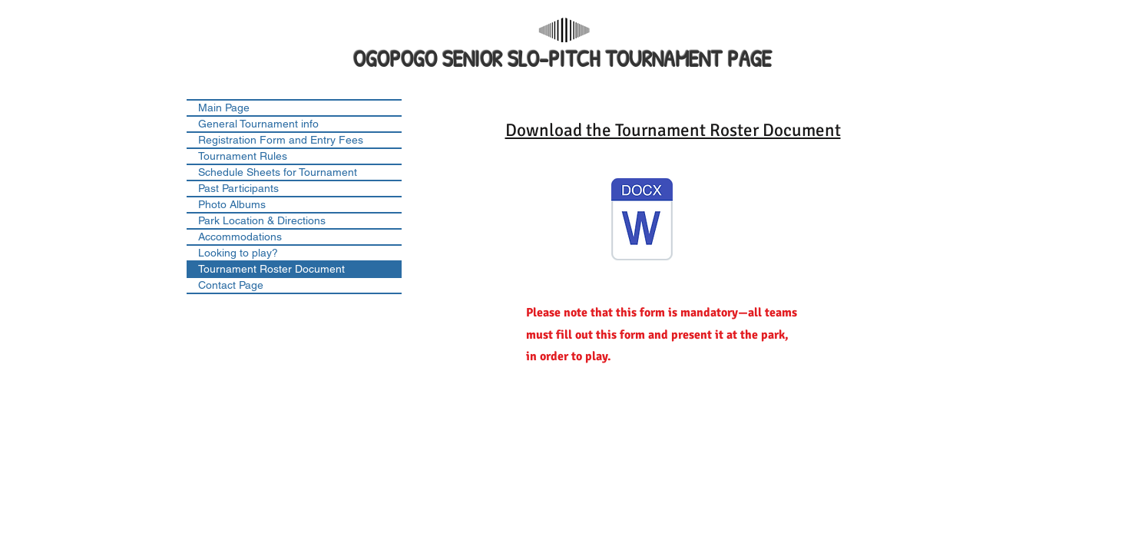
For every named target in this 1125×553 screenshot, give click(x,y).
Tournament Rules (242, 156)
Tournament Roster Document (271, 269)
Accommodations (240, 236)
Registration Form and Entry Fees (280, 140)
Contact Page (230, 285)
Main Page (224, 107)
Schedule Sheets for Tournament (277, 172)
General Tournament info (258, 124)
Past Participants (238, 188)
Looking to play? (238, 253)
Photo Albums (232, 204)
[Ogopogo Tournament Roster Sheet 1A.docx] (642, 221)
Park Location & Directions (262, 220)
